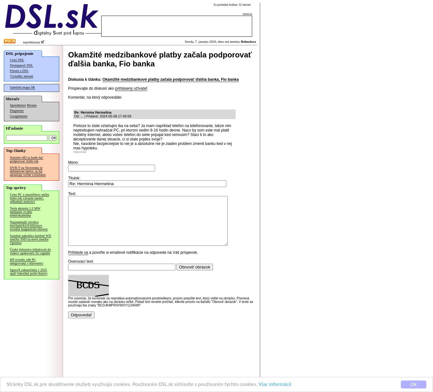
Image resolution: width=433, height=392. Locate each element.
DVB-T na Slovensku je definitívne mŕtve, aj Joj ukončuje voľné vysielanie (28, 171)
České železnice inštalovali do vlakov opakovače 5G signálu (30, 251)
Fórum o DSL (19, 70)
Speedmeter (18, 105)
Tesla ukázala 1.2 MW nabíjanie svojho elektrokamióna (25, 212)
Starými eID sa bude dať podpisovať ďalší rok (26, 159)
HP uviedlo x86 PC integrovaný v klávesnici (26, 261)
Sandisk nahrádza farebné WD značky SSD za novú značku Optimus (30, 239)
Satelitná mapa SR (22, 87)
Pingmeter (17, 110)
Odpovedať (80, 152)
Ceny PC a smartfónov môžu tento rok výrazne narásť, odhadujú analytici (29, 198)
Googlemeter (19, 116)
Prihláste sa (78, 262)
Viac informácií (275, 384)
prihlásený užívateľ (131, 88)
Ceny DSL (17, 60)
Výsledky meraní (21, 76)
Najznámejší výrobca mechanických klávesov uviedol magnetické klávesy (29, 225)
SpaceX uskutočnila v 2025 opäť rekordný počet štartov (28, 271)
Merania (32, 105)
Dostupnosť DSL (21, 65)
